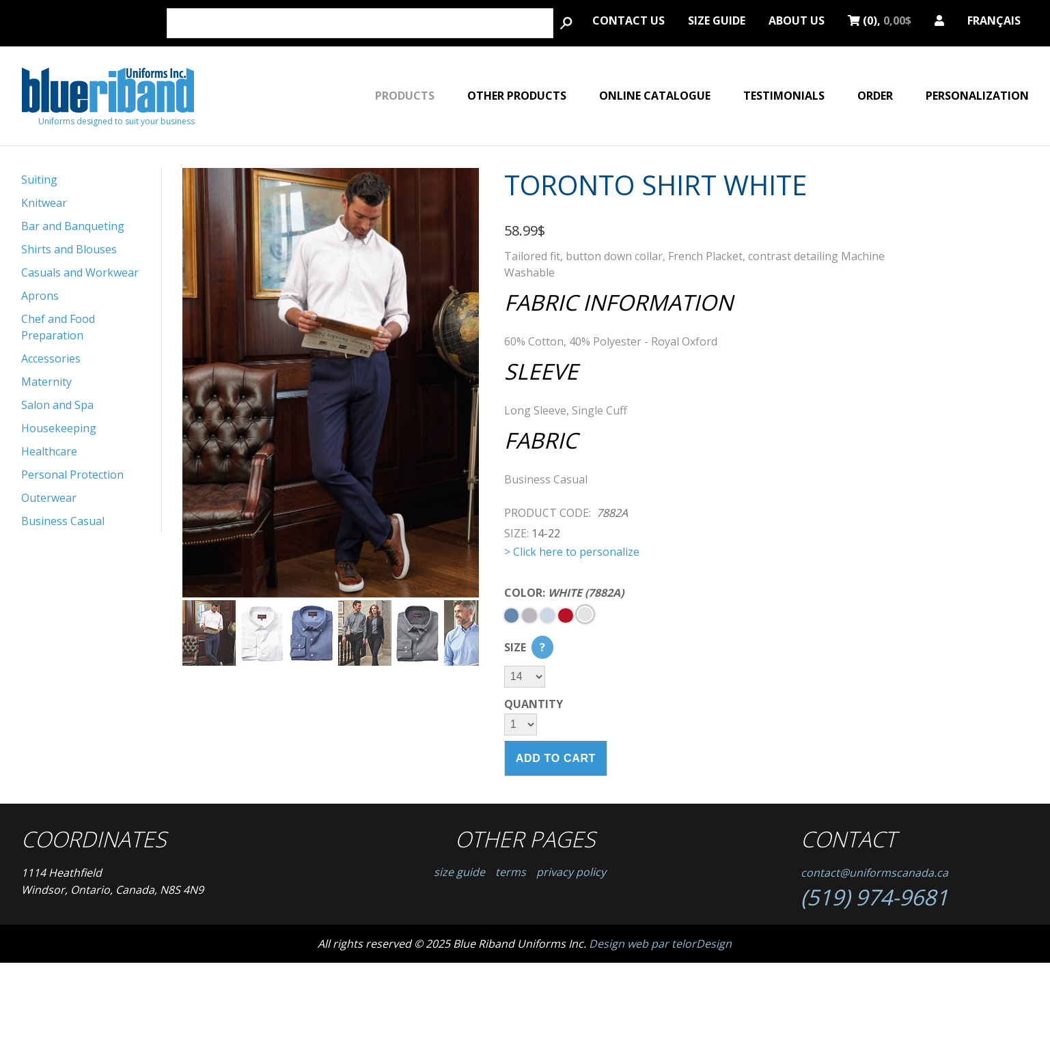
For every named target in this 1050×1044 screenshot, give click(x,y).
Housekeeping (58, 428)
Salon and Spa (57, 404)
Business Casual (63, 520)
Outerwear (49, 497)
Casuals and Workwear (80, 272)
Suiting (39, 179)
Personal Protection (72, 474)
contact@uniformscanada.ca (874, 872)
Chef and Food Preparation (58, 327)
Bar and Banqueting (72, 226)
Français (994, 18)
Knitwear (44, 202)
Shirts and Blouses (69, 249)
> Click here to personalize (571, 551)
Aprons (40, 295)
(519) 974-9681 (874, 897)
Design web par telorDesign (660, 943)
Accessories (51, 358)
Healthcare (49, 451)
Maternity (46, 381)
